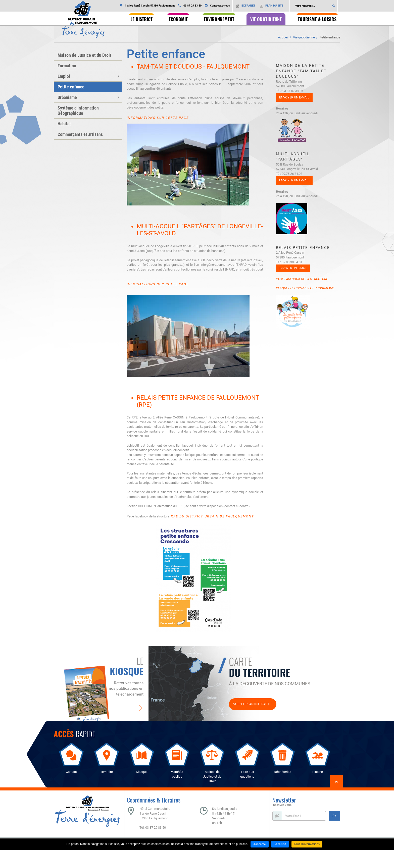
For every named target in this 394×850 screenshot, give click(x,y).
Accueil (283, 37)
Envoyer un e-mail (294, 97)
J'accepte (259, 844)
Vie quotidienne (304, 37)
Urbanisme (67, 97)
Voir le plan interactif (252, 704)
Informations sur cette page (158, 118)
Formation (67, 65)
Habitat (64, 123)
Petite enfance (329, 37)
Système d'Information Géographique (78, 110)
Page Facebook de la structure (302, 279)
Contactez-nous (220, 5)
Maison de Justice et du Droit (84, 55)
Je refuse (280, 844)
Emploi (64, 76)
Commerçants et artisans (80, 134)
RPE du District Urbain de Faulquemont (212, 516)
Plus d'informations (307, 844)
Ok (333, 6)
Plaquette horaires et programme (305, 288)
